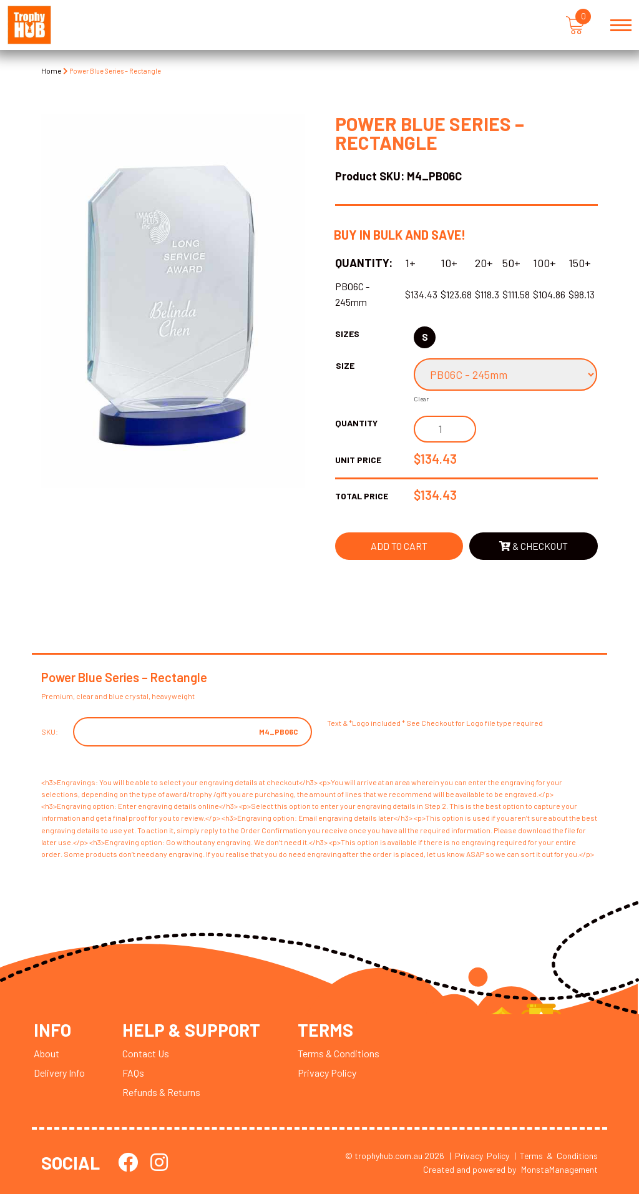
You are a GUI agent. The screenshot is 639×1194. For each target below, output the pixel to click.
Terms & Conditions (338, 1053)
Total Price (361, 496)
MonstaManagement (559, 1169)
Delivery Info (59, 1073)
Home (51, 70)
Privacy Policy (327, 1073)
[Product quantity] (445, 429)
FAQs (133, 1073)
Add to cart (399, 546)
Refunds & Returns (161, 1092)
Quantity (356, 423)
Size (345, 365)
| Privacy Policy (479, 1155)
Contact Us (145, 1053)
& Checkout (533, 546)
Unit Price (358, 459)
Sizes (347, 333)
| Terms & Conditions (556, 1155)
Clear (421, 399)
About (46, 1053)
